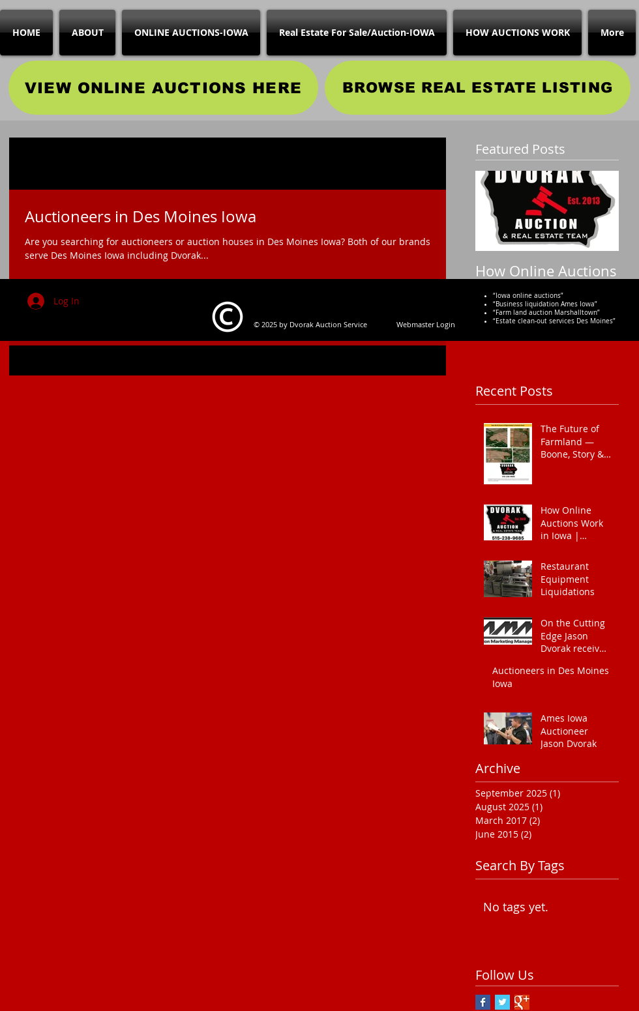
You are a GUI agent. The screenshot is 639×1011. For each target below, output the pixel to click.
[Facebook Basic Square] (482, 1002)
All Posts (27, 163)
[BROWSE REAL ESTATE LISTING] (478, 88)
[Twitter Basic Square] (502, 1002)
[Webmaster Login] (425, 323)
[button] (429, 165)
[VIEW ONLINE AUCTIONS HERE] (163, 88)
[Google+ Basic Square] (521, 1002)
